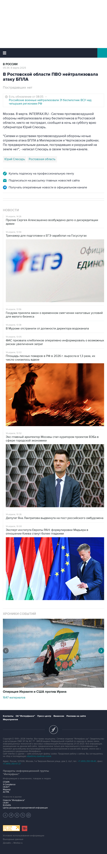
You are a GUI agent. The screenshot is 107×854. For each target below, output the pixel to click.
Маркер (6, 789)
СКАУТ (6, 787)
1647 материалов (14, 697)
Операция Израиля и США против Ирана (34, 692)
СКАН (5, 803)
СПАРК (6, 782)
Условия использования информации (23, 835)
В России (10, 64)
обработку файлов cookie (39, 756)
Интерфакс (53, 53)
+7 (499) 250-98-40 (87, 761)
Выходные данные (13, 839)
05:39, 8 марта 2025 (14, 67)
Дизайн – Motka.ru (13, 843)
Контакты (8, 716)
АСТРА (6, 792)
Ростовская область (42, 159)
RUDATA (7, 805)
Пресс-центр (44, 716)
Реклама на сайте (76, 716)
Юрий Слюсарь (14, 159)
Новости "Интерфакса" (14, 800)
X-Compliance (9, 784)
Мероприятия (10, 719)
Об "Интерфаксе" (25, 716)
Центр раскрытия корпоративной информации (25, 808)
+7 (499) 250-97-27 (12, 764)
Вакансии (59, 716)
